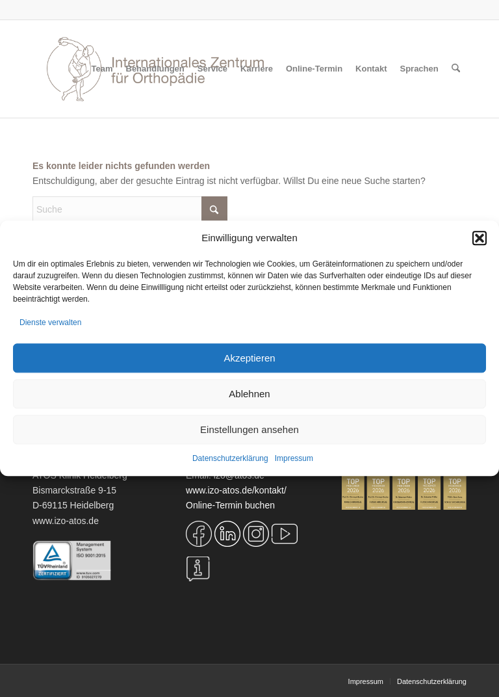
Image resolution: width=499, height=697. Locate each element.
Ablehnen (249, 393)
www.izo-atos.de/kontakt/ (236, 490)
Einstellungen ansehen (249, 429)
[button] (479, 237)
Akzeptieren (249, 357)
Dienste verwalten (50, 322)
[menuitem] (102, 69)
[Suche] (456, 69)
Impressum (294, 459)
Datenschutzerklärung (230, 459)
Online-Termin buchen (230, 505)
